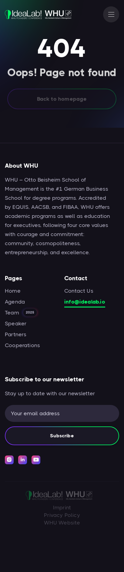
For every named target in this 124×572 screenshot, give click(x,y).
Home (13, 291)
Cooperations (22, 345)
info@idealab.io (84, 302)
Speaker (15, 324)
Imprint (62, 508)
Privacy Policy (62, 515)
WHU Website (62, 523)
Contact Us (78, 291)
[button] (111, 14)
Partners (15, 334)
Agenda (15, 302)
